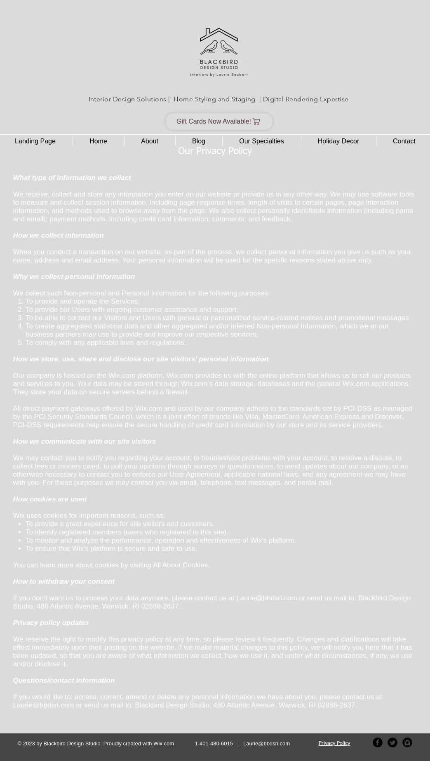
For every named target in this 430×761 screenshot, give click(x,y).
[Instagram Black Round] (407, 742)
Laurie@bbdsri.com (266, 598)
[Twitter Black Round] (392, 742)
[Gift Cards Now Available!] (219, 121)
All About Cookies (180, 565)
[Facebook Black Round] (378, 742)
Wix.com (163, 743)
